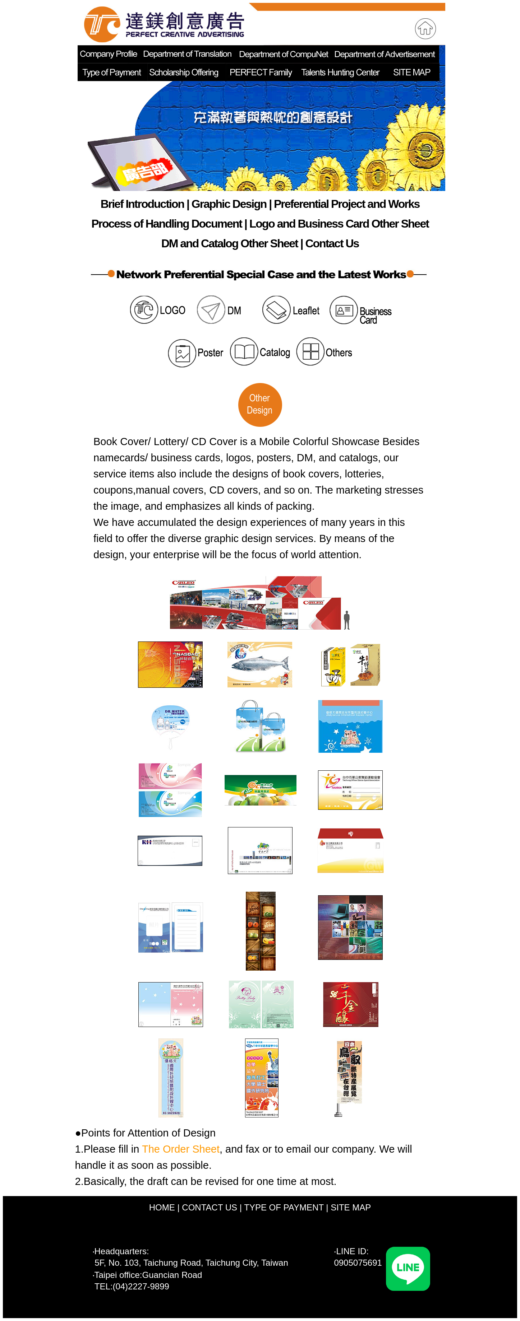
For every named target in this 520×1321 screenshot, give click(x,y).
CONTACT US (209, 1207)
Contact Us (332, 243)
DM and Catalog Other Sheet (229, 243)
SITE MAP (351, 1207)
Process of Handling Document (166, 223)
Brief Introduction (142, 203)
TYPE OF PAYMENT (283, 1207)
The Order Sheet (181, 1149)
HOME (162, 1207)
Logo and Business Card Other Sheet (339, 223)
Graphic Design (229, 203)
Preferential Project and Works (346, 203)
